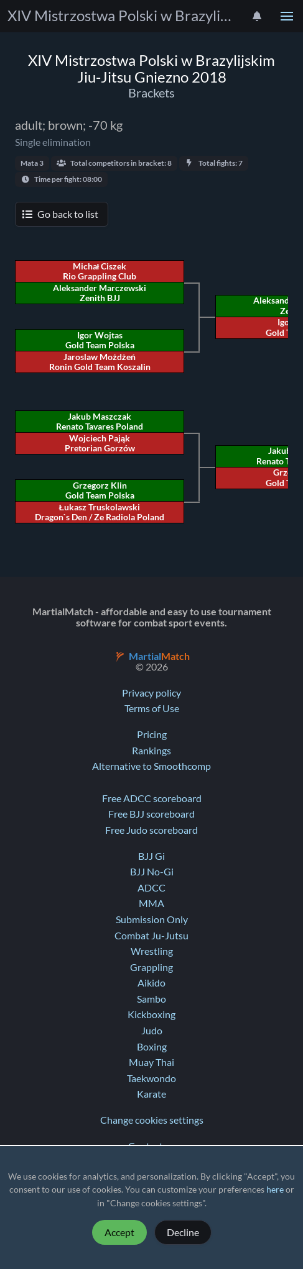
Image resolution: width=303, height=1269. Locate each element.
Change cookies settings (151, 1120)
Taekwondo (151, 1078)
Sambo (151, 999)
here (275, 1189)
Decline (183, 1232)
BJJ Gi (151, 856)
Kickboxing (151, 1014)
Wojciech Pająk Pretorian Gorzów (100, 443)
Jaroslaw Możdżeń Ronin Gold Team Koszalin (100, 362)
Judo (151, 1030)
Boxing (152, 1046)
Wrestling (152, 951)
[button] (286, 16)
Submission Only (152, 919)
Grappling (151, 967)
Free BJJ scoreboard (151, 814)
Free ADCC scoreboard (152, 798)
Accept (119, 1232)
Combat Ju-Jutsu (151, 935)
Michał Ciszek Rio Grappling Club (99, 271)
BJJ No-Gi (152, 871)
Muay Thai (151, 1062)
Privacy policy (151, 692)
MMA (151, 903)
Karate (151, 1094)
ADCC (151, 887)
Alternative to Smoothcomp (151, 766)
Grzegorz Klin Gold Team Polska (99, 490)
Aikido (151, 982)
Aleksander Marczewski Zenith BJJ (99, 293)
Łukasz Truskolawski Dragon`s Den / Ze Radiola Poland (99, 512)
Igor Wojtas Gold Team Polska (99, 340)
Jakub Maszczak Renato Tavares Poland (99, 421)
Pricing (152, 734)
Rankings (151, 750)
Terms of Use (151, 708)
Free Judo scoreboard (151, 830)
